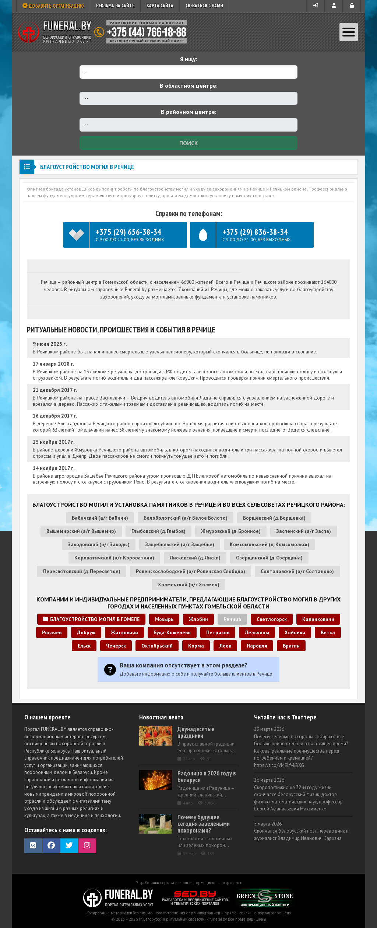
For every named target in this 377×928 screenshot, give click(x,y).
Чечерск (116, 645)
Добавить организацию (53, 6)
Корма (196, 645)
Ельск (84, 645)
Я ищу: (188, 59)
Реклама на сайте (115, 6)
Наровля (257, 645)
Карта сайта (160, 6)
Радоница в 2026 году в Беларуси (206, 776)
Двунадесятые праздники (196, 732)
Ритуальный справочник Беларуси (105, 32)
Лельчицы (257, 632)
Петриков (217, 632)
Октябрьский (157, 645)
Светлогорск (272, 619)
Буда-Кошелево (172, 632)
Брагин (291, 645)
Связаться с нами (204, 6)
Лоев (225, 645)
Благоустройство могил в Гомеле (91, 619)
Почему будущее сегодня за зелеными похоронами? (203, 824)
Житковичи (124, 632)
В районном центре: (188, 111)
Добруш (86, 632)
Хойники (295, 632)
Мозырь (164, 619)
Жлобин (198, 619)
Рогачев (51, 632)
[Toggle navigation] (348, 32)
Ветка (328, 632)
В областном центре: (189, 85)
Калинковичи (318, 619)
